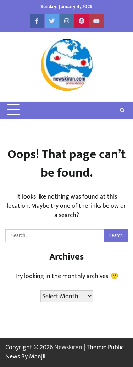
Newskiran (68, 347)
